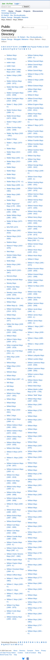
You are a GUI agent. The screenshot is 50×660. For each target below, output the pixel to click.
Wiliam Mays (11, 375)
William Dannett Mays (35, 61)
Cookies (20, 652)
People (18, 11)
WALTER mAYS (12, 227)
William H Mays (33, 259)
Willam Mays (11, 399)
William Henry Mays (35, 217)
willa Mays (10, 390)
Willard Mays (11, 403)
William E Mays (33, 95)
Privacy (43, 650)
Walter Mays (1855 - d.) (15, 185)
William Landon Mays (35, 359)
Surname (30, 650)
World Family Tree (6, 654)
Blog (39, 652)
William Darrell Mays (35, 70)
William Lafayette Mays (36, 355)
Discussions (38, 11)
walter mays (11, 62)
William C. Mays (12, 590)
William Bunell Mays (14, 521)
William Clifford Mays (14, 575)
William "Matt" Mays (35, 395)
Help (15, 654)
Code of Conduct (30, 652)
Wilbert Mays (11, 315)
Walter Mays (11, 149)
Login (17, 4)
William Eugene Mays (35, 104)
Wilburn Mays (11, 336)
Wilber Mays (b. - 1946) (15, 306)
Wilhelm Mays (12, 372)
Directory (22, 650)
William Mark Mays (34, 386)
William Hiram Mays (35, 255)
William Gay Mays (34, 156)
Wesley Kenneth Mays (15, 280)
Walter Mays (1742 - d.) (15, 182)
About (15, 650)
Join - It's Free (7, 4)
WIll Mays (10, 386)
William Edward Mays (35, 86)
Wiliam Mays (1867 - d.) (15, 379)
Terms (37, 650)
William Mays (32, 416)
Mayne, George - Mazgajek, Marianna (14, 17)
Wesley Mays (11, 283)
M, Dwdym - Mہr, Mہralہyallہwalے (30, 37)
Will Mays (10, 383)
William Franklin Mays (35, 137)
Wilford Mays (11, 363)
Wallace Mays (12, 55)
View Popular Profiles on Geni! (35, 47)
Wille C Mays (11, 416)
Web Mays (10, 252)
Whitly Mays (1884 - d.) (15, 298)
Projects (27, 11)
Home (10, 11)
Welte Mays (11, 261)
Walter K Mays (12, 139)
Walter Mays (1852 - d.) (15, 158)
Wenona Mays (12, 276)
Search (26, 7)
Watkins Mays (12, 242)
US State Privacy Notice (8, 652)
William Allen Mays (13, 448)
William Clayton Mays (14, 560)
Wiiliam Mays (11, 302)
